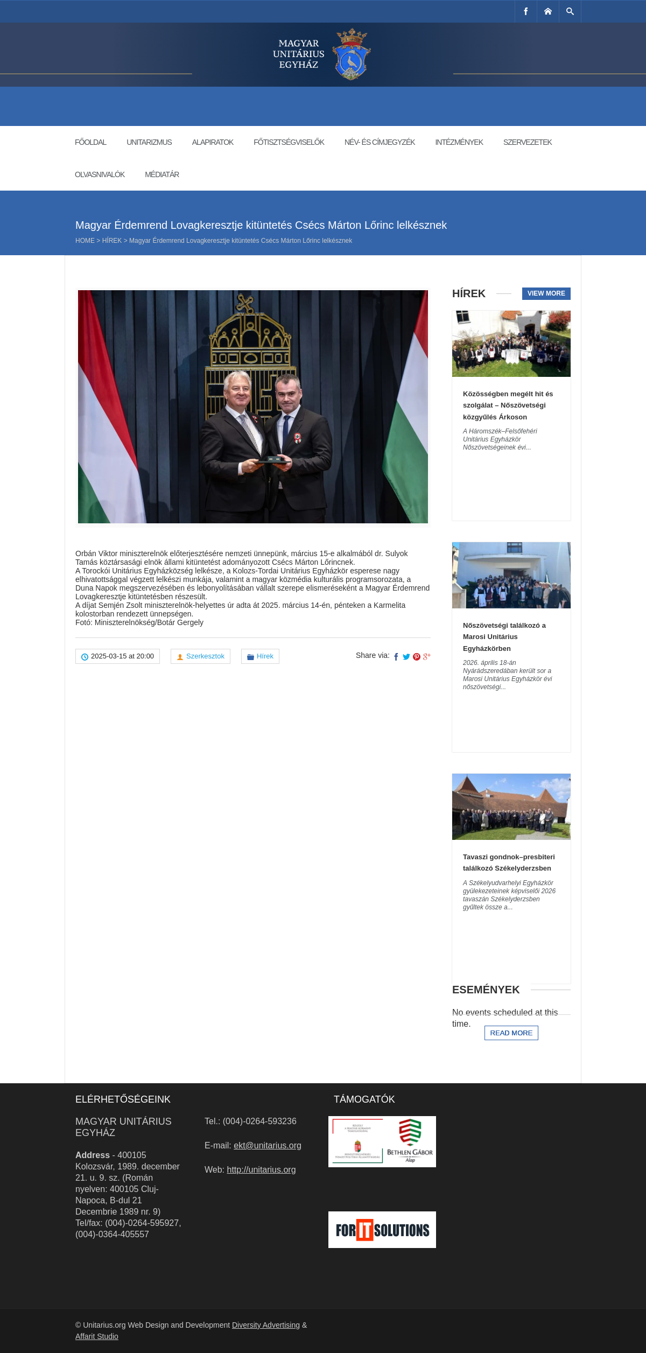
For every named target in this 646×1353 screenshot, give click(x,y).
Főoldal (90, 142)
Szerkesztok (205, 656)
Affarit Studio (96, 1336)
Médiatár (162, 174)
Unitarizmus (149, 142)
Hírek (112, 240)
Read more (511, 1033)
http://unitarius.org (261, 1169)
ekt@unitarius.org (267, 1145)
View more (546, 293)
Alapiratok (213, 142)
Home (85, 240)
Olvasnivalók (99, 174)
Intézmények (459, 142)
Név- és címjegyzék (380, 142)
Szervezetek (527, 142)
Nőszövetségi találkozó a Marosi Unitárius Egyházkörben (504, 637)
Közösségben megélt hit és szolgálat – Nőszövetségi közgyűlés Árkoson (508, 405)
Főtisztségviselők (289, 142)
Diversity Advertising (266, 1325)
